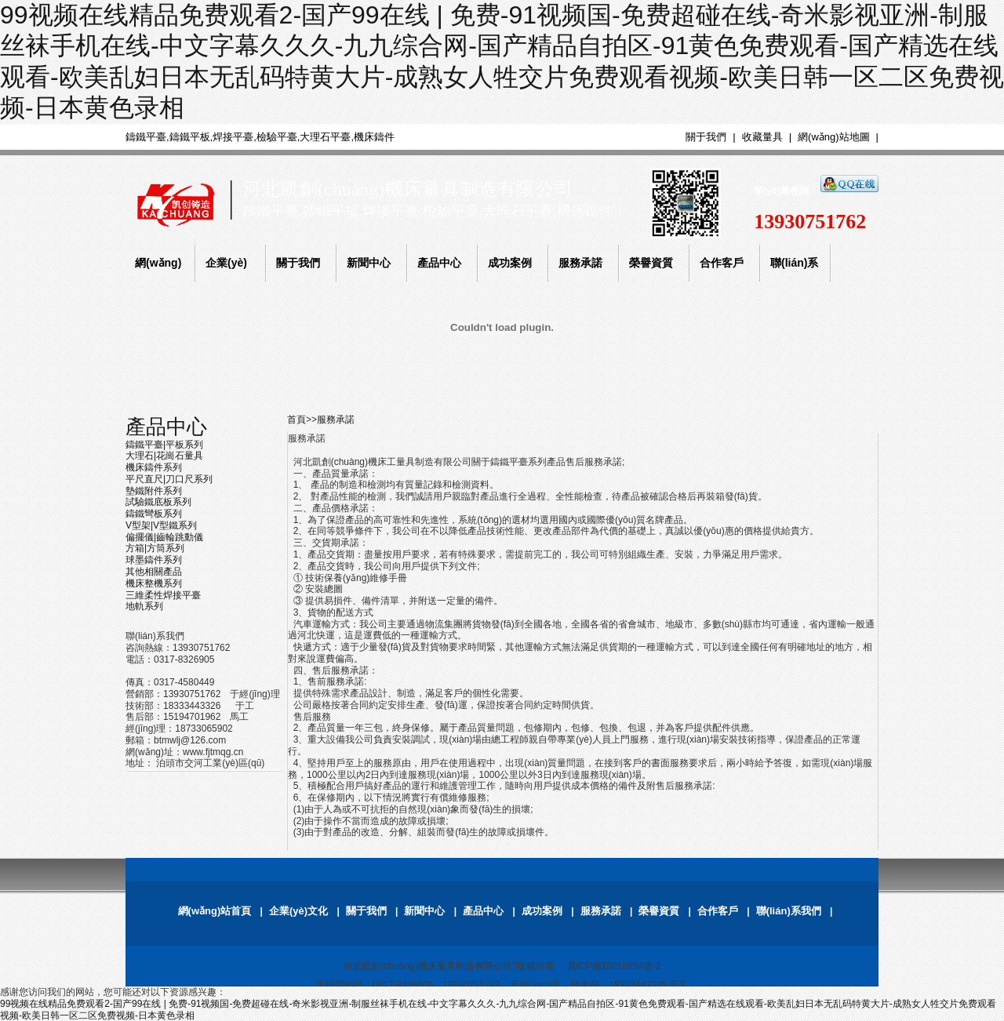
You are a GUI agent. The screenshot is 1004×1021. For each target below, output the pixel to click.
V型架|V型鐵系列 (161, 525)
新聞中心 (424, 911)
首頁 (296, 419)
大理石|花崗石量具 (164, 455)
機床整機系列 (154, 583)
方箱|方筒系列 (155, 548)
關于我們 (706, 137)
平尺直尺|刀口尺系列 (169, 479)
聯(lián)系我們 (788, 911)
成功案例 (542, 911)
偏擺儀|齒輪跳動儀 (164, 537)
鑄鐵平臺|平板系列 (164, 444)
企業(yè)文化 (298, 911)
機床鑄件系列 (154, 467)
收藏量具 (762, 137)
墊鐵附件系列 (154, 490)
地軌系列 (144, 606)
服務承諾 (336, 419)
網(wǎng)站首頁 (215, 911)
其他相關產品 (154, 571)
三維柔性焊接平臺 (163, 595)
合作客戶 (717, 911)
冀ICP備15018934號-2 (614, 966)
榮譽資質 (658, 911)
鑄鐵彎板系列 (154, 513)
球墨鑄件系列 (154, 559)
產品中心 (166, 426)
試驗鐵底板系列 (158, 501)
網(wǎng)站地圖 (834, 137)
